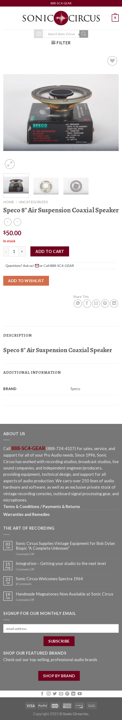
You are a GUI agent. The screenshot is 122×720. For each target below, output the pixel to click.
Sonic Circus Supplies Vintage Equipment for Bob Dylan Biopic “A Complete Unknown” (65, 546)
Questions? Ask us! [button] (40, 265)
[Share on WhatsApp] (78, 303)
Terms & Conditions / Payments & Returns (41, 506)
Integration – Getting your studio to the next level (61, 563)
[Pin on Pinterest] (105, 303)
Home (8, 202)
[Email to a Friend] (96, 303)
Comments (23, 584)
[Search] (83, 34)
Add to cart (49, 251)
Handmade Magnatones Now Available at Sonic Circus (64, 594)
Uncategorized (33, 202)
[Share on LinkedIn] (114, 303)
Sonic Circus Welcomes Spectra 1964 (49, 578)
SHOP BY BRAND (59, 675)
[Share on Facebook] (87, 303)
